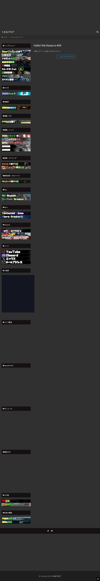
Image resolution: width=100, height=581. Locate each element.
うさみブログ (8, 32)
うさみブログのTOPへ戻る (66, 56)
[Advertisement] (50, 14)
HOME (5, 37)
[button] (16, 262)
